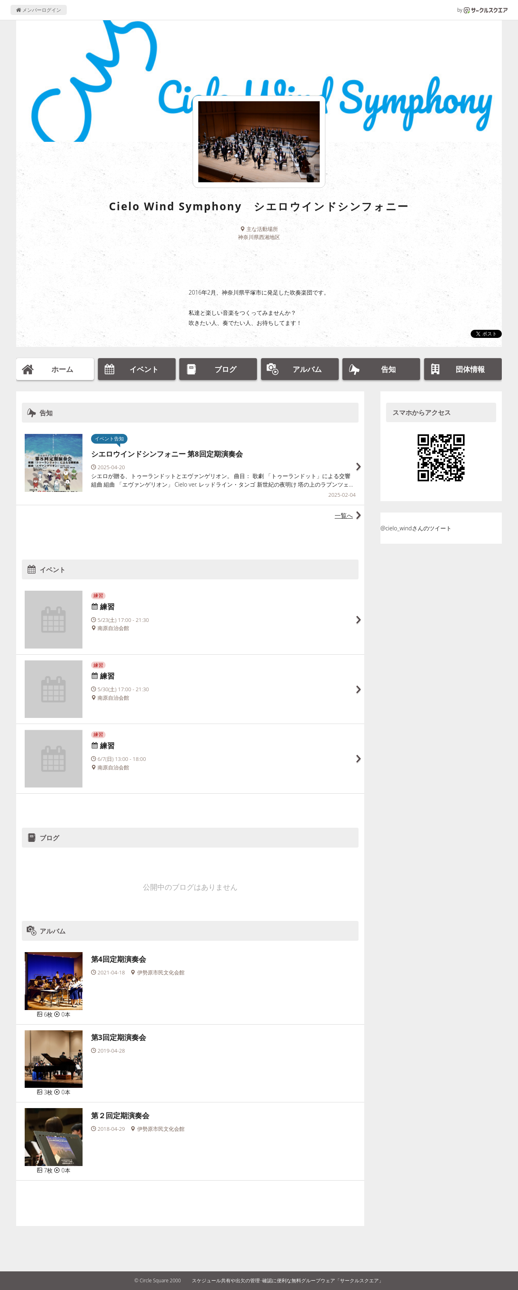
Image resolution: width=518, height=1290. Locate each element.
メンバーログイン (38, 9)
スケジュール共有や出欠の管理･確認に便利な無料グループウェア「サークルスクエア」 (288, 1280)
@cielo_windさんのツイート (416, 528)
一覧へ (344, 515)
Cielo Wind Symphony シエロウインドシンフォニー (259, 206)
